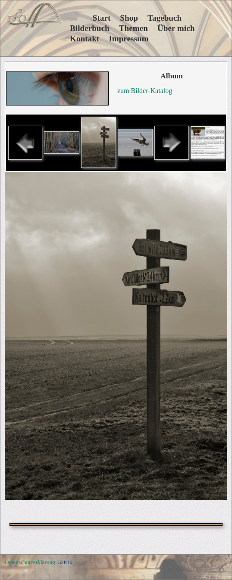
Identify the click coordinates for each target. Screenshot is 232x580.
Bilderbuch (90, 28)
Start (90, 17)
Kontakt (84, 38)
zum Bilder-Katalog (144, 90)
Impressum (128, 38)
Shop (129, 17)
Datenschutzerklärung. (30, 562)
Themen (133, 28)
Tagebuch (164, 17)
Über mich (176, 28)
